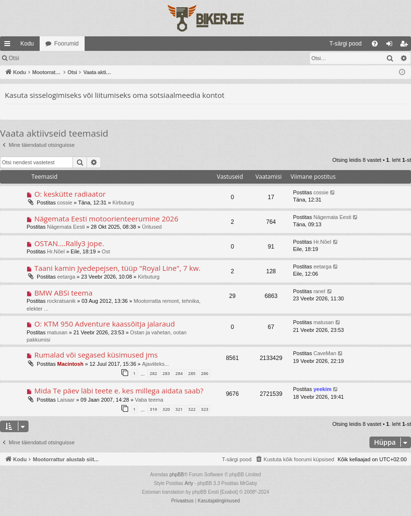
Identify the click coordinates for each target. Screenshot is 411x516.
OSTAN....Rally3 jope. (69, 243)
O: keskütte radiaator (70, 194)
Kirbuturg (123, 202)
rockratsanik (61, 301)
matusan (57, 332)
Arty (189, 483)
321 (179, 409)
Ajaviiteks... (155, 364)
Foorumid (66, 43)
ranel (319, 291)
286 (204, 373)
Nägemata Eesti (66, 227)
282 (153, 373)
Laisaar (65, 400)
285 (191, 373)
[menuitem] (266, 43)
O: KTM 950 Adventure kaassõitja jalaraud (104, 323)
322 (191, 409)
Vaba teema (149, 400)
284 (179, 373)
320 (166, 409)
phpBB (176, 474)
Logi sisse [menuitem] (391, 45)
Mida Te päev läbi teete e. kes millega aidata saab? (119, 390)
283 (166, 373)
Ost (106, 251)
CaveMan (324, 353)
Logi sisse (46, 58)
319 (153, 409)
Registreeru (88, 58)
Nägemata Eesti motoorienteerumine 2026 (106, 218)
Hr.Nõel (56, 251)
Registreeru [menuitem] (406, 45)
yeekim (322, 389)
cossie (64, 202)
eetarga (66, 277)
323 (204, 409)
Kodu (27, 43)
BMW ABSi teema (63, 292)
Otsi (14, 58)
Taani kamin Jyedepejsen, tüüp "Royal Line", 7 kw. (117, 268)
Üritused (152, 227)
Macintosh (70, 364)
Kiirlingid (9, 45)
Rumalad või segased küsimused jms (96, 355)
